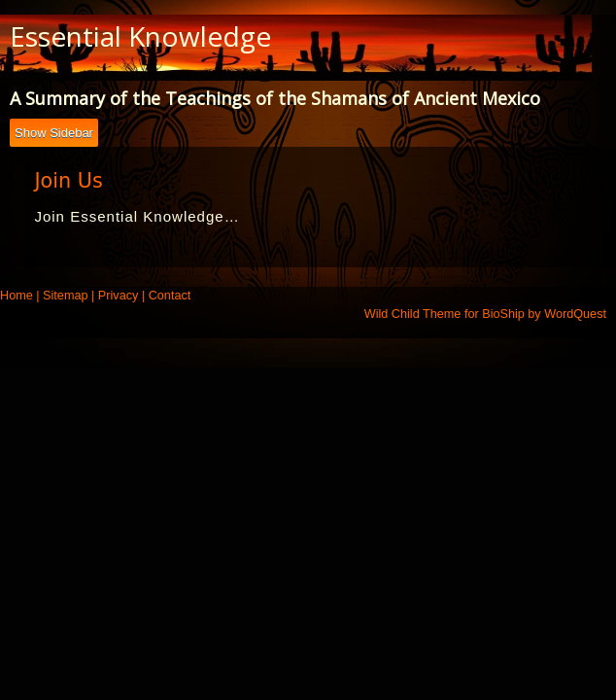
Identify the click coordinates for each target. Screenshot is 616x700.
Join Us (68, 180)
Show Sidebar (54, 132)
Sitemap (65, 295)
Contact (170, 295)
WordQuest (575, 314)
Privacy (118, 295)
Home (16, 295)
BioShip (503, 314)
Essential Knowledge (140, 36)
